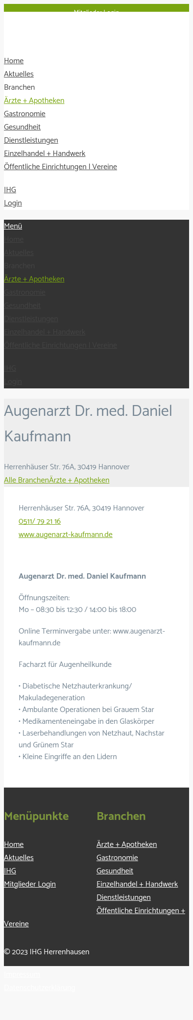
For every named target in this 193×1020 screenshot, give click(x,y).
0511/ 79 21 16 (40, 521)
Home (14, 61)
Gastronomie (25, 114)
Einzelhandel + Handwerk (44, 153)
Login (13, 203)
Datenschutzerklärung (39, 987)
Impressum (22, 974)
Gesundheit (22, 127)
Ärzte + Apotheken (34, 100)
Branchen (19, 87)
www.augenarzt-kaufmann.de (66, 534)
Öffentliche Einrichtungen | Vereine (60, 167)
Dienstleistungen (31, 140)
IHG (10, 190)
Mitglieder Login (97, 13)
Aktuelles (19, 74)
